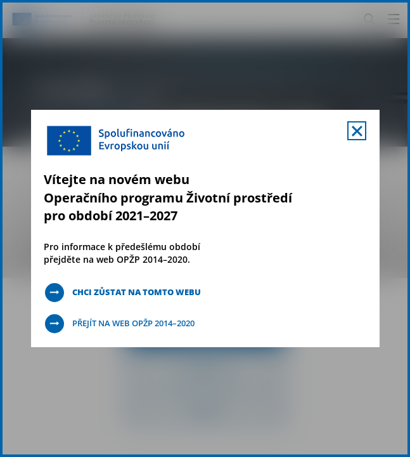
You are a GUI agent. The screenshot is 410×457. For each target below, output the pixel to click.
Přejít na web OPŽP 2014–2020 (140, 323)
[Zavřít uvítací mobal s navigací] (356, 130)
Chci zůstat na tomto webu (142, 292)
